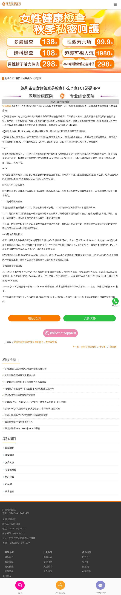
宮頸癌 (37, 78)
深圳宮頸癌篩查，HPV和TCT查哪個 (22, 428)
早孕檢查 (47, 571)
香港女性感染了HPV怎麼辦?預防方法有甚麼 (26, 415)
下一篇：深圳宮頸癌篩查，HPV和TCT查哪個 (94, 346)
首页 (18, 78)
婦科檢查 (9, 477)
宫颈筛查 (6, 106)
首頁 (20, 586)
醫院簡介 (9, 448)
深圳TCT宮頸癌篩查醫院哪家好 (20, 395)
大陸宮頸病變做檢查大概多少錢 (20, 375)
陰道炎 (85, 566)
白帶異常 (86, 571)
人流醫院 (47, 566)
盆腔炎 (85, 562)
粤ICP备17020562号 (19, 513)
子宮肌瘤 (9, 491)
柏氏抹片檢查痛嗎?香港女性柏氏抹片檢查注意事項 (29, 388)
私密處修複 (10, 469)
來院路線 (9, 571)
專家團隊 (9, 455)
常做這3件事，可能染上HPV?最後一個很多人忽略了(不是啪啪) (35, 402)
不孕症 (8, 484)
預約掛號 (101, 586)
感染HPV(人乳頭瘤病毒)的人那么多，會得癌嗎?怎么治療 (32, 408)
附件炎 (85, 557)
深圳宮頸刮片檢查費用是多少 (19, 422)
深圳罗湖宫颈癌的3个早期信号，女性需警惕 (35, 342)
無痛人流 (9, 462)
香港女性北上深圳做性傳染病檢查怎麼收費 (25, 368)
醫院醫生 (9, 566)
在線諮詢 (34, 318)
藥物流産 (47, 562)
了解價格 (89, 318)
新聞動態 (9, 562)
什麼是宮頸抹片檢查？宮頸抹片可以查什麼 (25, 382)
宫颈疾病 (27, 78)
